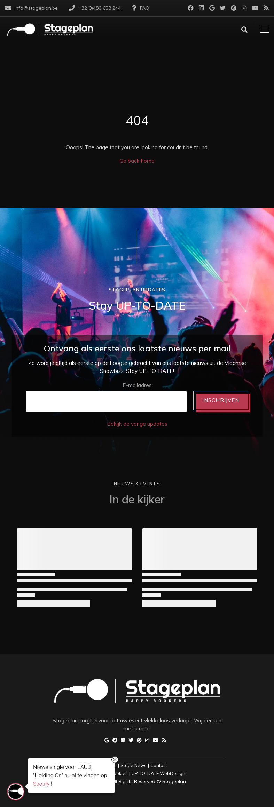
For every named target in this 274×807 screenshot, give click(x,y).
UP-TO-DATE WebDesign (158, 773)
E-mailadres (137, 385)
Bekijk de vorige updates (137, 424)
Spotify (41, 784)
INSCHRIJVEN (220, 400)
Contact (158, 765)
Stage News (133, 765)
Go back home (137, 161)
